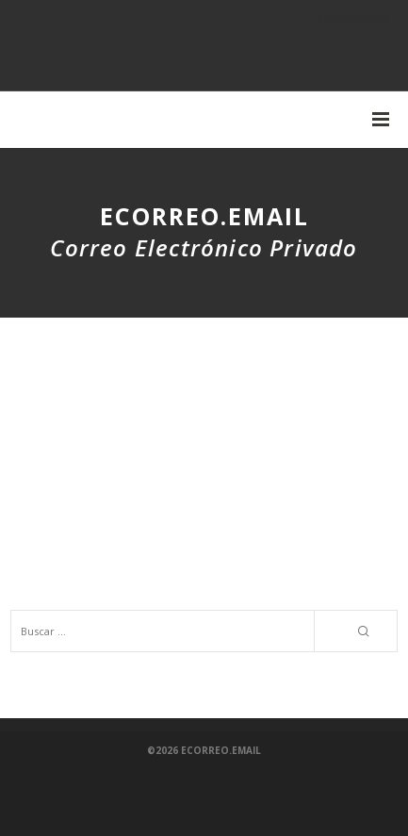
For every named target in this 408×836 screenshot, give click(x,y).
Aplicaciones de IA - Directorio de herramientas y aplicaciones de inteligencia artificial (182, 538)
